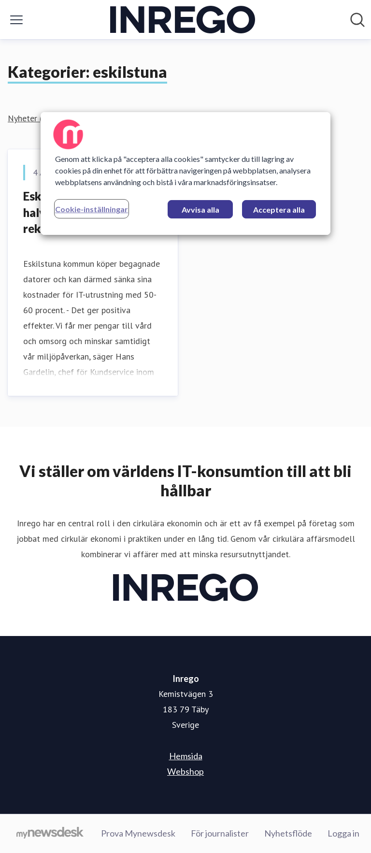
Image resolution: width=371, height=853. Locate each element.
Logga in (343, 833)
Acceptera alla (279, 209)
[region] (185, 173)
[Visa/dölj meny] (16, 20)
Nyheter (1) (29, 118)
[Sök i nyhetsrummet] (357, 20)
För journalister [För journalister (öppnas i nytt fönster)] (220, 833)
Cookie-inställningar (91, 209)
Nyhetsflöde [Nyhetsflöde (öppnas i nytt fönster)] (288, 833)
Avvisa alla (200, 209)
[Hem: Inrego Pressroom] (182, 19)
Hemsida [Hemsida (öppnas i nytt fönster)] (185, 756)
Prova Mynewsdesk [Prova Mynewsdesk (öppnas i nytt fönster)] (138, 833)
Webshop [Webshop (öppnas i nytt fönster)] (185, 771)
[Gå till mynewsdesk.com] (50, 833)
